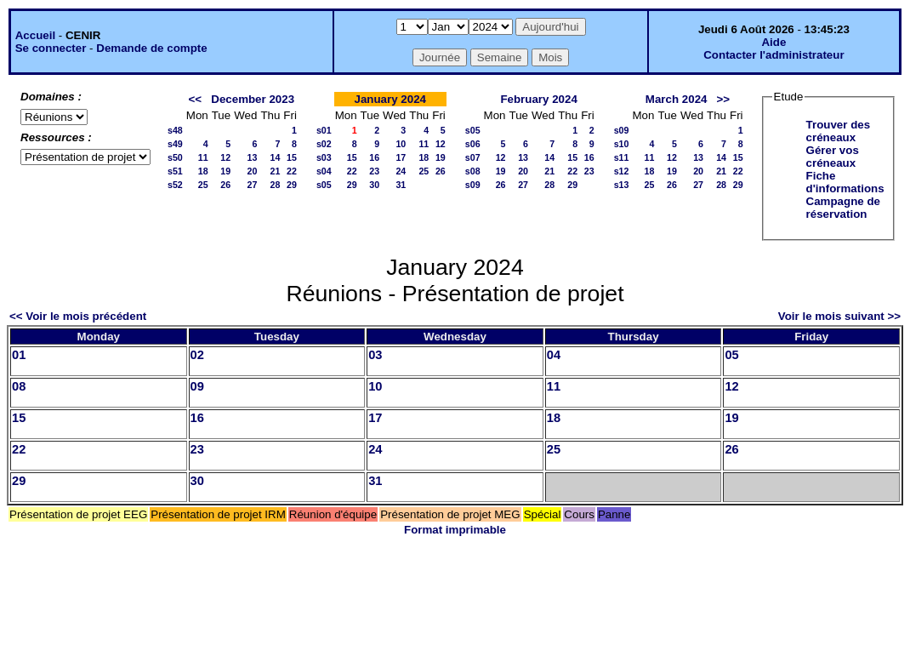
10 (400, 144)
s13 (621, 185)
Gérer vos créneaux (832, 156)
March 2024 (677, 99)
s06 (473, 144)
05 (731, 355)
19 (225, 171)
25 (203, 185)
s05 (324, 185)
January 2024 (389, 99)
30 (374, 185)
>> (724, 99)
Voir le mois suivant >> (839, 316)
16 (374, 157)
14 (275, 157)
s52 (175, 185)
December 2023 (252, 99)
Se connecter (51, 48)
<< (195, 99)
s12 (621, 171)
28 (275, 185)
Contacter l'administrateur (773, 55)
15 (292, 157)
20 (252, 171)
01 (19, 355)
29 (292, 185)
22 (292, 171)
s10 (621, 144)
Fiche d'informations (845, 182)
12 (225, 157)
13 (252, 157)
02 (197, 355)
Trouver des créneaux (838, 131)
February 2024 (538, 99)
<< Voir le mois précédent (77, 316)
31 (400, 185)
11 (203, 157)
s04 (324, 171)
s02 (324, 144)
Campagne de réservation (843, 207)
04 (553, 355)
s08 (473, 171)
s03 (324, 157)
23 (374, 171)
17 (400, 157)
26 (225, 185)
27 (252, 185)
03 (375, 355)
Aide (773, 42)
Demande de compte (151, 48)
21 (275, 171)
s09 (473, 185)
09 (197, 386)
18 (203, 171)
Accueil (35, 35)
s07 (473, 157)
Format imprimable (455, 529)
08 (19, 386)
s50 (175, 157)
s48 (175, 130)
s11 (621, 157)
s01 (324, 130)
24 (400, 171)
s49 (175, 144)
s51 (175, 171)
